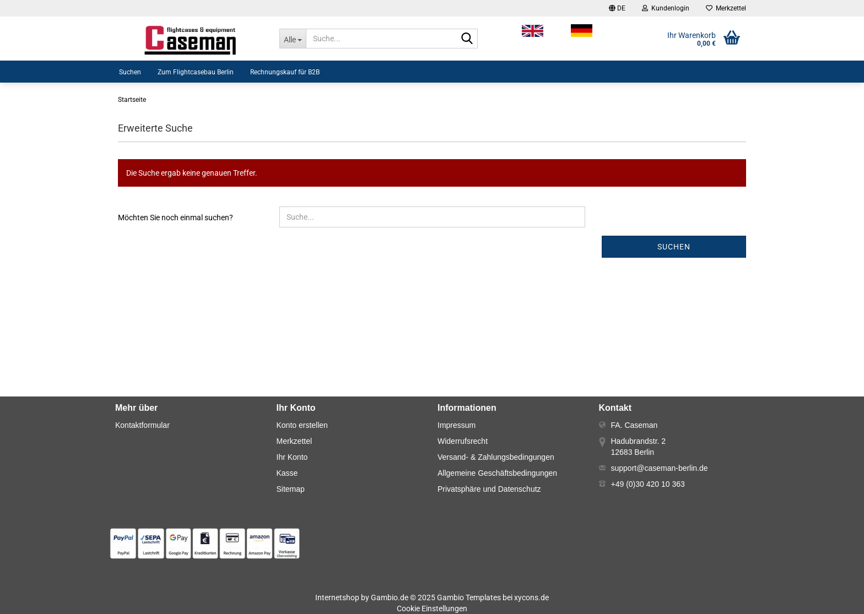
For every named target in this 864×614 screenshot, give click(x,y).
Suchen (130, 72)
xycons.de (531, 597)
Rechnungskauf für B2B (285, 72)
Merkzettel (726, 8)
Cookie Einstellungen (432, 608)
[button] (617, 8)
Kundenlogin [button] (665, 8)
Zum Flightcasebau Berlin (196, 72)
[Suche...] (292, 38)
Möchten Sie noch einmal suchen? (175, 217)
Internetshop (337, 597)
